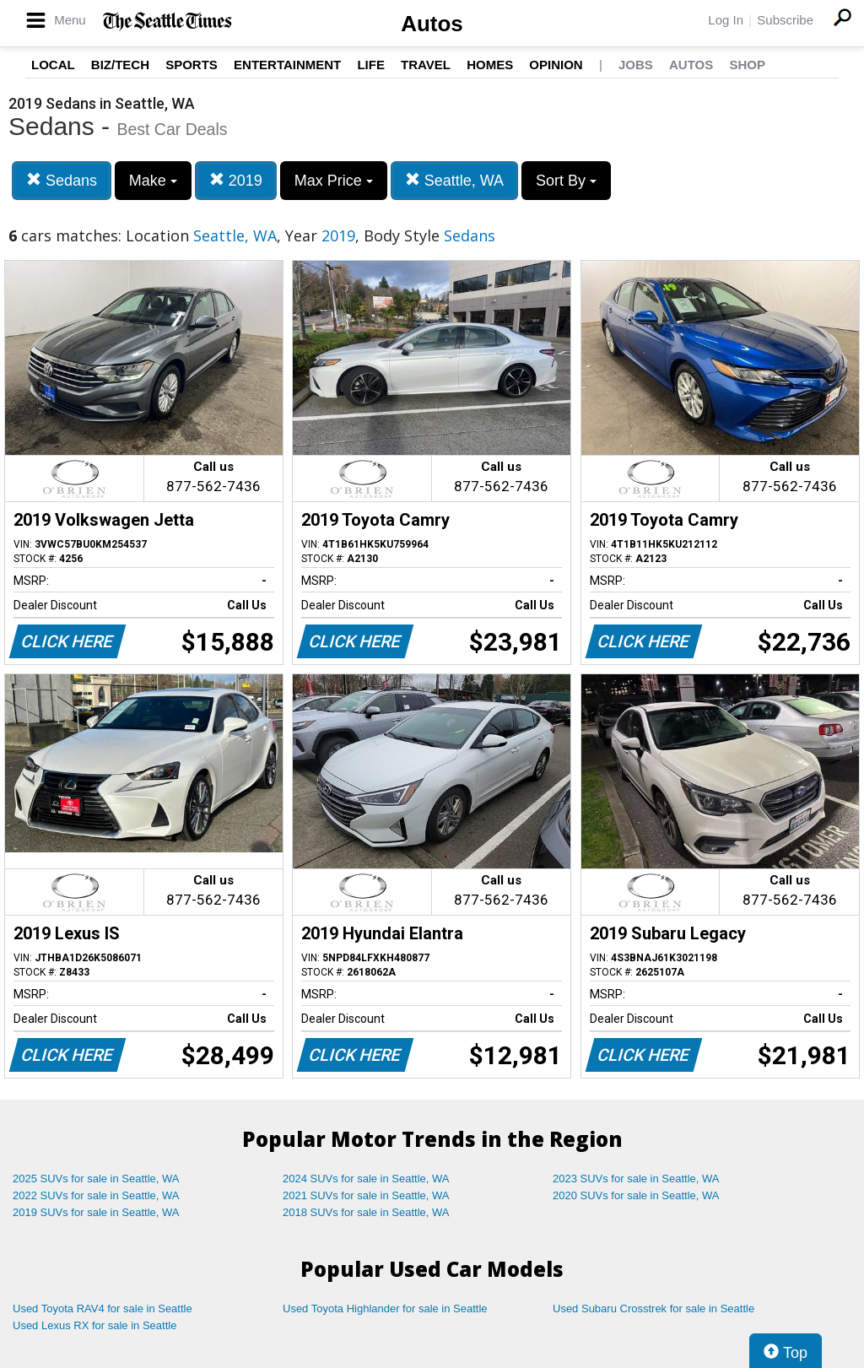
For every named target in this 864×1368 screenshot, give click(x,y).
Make (153, 180)
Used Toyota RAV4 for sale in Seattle (102, 1308)
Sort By (566, 180)
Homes (490, 64)
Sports (191, 64)
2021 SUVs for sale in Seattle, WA (366, 1195)
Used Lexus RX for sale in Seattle (94, 1325)
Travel (426, 64)
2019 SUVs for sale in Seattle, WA (96, 1212)
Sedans (61, 180)
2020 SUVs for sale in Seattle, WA (636, 1195)
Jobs (635, 64)
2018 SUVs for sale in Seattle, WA (366, 1212)
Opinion (555, 64)
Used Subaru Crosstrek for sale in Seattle (653, 1308)
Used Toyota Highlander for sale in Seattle (385, 1308)
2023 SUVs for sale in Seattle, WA (636, 1178)
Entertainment (287, 64)
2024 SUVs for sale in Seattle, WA (366, 1178)
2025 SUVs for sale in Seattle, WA (96, 1178)
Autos (432, 23)
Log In (725, 20)
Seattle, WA (454, 180)
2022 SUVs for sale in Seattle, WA (96, 1195)
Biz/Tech (120, 64)
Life (371, 64)
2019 (235, 180)
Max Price (333, 180)
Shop (747, 64)
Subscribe (785, 20)
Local (53, 64)
